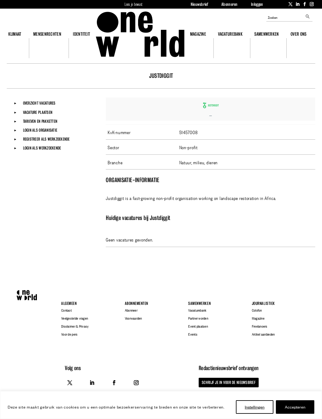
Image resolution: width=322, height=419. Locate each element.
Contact (66, 310)
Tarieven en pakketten (40, 121)
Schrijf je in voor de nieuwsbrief (228, 382)
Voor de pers (69, 334)
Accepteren (295, 407)
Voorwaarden (133, 318)
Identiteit (81, 34)
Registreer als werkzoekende (46, 139)
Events (192, 334)
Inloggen (257, 4)
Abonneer (131, 310)
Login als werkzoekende (42, 148)
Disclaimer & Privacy (75, 326)
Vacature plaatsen (37, 112)
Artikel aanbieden (263, 334)
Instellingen (254, 407)
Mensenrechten (47, 34)
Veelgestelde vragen (74, 318)
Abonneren (229, 4)
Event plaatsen (198, 326)
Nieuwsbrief (199, 4)
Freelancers (260, 326)
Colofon (257, 310)
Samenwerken (266, 34)
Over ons (298, 34)
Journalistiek (263, 303)
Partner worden (198, 318)
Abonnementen (136, 303)
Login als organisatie (40, 130)
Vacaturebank (230, 34)
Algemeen (69, 303)
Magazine (198, 34)
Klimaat (15, 34)
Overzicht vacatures (39, 103)
